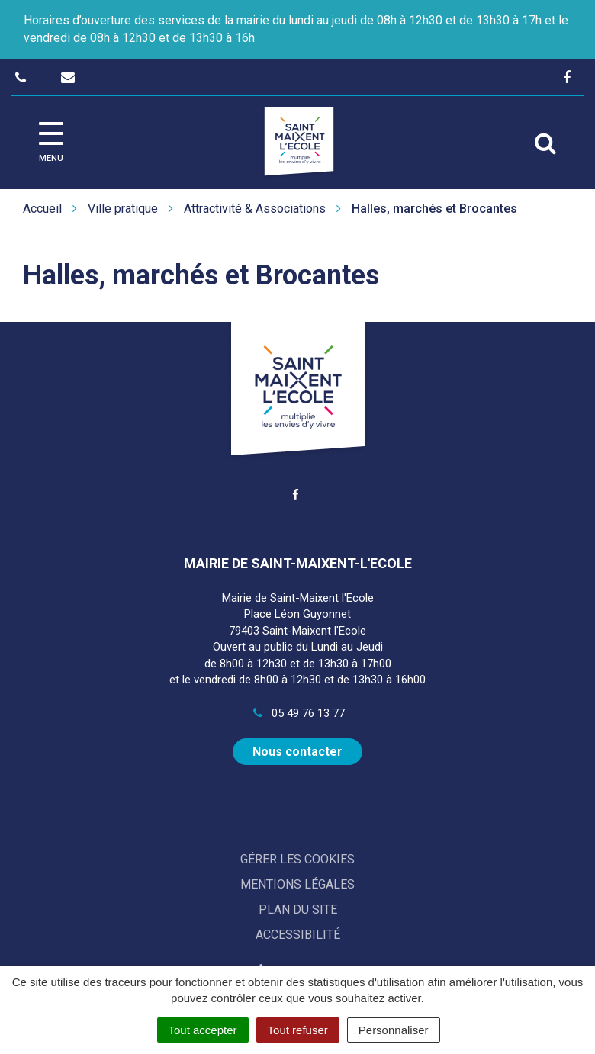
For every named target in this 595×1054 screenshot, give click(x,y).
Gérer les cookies (297, 859)
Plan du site (298, 909)
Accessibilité (298, 934)
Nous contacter (297, 751)
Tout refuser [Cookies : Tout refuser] (298, 1029)
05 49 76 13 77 (297, 713)
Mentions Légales (297, 884)
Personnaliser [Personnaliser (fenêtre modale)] (394, 1029)
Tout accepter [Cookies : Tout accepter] (203, 1029)
